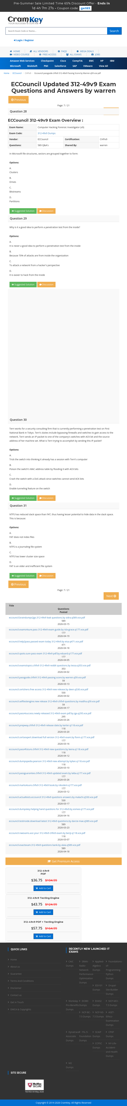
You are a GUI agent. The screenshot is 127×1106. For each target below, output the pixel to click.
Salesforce (60, 65)
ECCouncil (17, 73)
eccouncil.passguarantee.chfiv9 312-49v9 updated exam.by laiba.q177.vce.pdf (50, 773)
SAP (75, 65)
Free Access (47, 54)
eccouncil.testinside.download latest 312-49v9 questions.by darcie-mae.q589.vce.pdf (53, 821)
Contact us (16, 995)
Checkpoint (47, 60)
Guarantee (16, 973)
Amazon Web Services (22, 60)
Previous (18, 100)
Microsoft (15, 65)
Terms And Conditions (22, 980)
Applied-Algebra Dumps (98, 965)
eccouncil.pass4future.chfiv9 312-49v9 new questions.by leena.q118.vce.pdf (48, 749)
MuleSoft (32, 65)
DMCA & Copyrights (20, 1009)
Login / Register (24, 40)
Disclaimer (15, 988)
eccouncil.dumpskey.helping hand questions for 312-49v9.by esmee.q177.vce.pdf (51, 809)
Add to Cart (43, 888)
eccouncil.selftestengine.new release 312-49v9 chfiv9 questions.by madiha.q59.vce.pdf (54, 701)
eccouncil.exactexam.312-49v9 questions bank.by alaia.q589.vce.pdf (44, 845)
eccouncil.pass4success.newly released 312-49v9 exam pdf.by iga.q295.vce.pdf (50, 713)
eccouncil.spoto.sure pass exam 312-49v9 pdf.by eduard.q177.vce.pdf (45, 653)
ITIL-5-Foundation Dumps (85, 1036)
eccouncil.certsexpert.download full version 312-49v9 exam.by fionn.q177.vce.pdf (51, 737)
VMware (87, 65)
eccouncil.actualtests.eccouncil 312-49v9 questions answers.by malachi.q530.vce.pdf (53, 797)
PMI (46, 65)
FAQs (62, 51)
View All (103, 65)
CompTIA (77, 60)
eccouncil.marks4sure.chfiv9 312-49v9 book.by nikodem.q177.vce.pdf (45, 785)
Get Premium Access (63, 861)
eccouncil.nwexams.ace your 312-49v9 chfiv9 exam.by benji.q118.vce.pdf (47, 833)
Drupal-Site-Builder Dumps (112, 989)
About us (15, 966)
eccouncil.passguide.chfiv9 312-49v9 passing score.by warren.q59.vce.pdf (47, 677)
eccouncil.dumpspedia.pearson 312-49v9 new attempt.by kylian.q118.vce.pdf (49, 761)
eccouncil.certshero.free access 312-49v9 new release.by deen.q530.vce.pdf (48, 689)
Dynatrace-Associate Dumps (73, 1036)
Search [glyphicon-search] (114, 31)
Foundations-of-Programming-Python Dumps (114, 970)
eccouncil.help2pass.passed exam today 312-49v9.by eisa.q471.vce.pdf (46, 641)
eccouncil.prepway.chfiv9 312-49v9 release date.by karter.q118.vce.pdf (46, 725)
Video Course (19, 54)
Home (15, 51)
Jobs (95, 54)
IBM (112, 60)
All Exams (74, 54)
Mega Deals (85, 51)
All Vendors (39, 51)
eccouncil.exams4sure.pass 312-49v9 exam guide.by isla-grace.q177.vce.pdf (48, 629)
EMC (91, 60)
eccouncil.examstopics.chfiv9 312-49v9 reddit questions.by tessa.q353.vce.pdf (50, 665)
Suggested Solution (23, 210)
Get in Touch (17, 1002)
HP (101, 60)
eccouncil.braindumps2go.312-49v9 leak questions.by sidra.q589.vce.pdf (47, 617)
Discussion (46, 210)
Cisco (63, 60)
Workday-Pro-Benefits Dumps (72, 1005)
